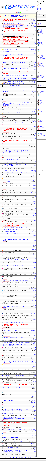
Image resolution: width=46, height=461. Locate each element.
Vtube (17, 7)
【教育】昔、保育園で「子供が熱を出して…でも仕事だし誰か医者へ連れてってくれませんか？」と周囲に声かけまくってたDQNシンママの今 (16, 213)
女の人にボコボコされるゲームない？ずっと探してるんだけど (11, 387)
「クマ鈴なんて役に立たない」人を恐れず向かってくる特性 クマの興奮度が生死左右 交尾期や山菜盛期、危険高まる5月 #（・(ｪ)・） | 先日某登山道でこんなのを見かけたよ (15, 410)
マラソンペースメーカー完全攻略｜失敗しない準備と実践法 (10, 447)
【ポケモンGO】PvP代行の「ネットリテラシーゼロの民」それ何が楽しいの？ (13, 185)
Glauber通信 (40, 43)
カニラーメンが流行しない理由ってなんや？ (9, 276)
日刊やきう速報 (34, 97)
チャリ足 (35, 135)
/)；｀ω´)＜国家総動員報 (41, 91)
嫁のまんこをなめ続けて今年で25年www (8, 148)
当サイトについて (39, 7)
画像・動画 (34, 7)
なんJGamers (35, 138)
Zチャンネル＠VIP (34, 292)
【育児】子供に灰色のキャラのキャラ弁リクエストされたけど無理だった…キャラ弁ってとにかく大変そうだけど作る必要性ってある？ (16, 328)
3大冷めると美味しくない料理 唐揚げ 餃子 (9, 413)
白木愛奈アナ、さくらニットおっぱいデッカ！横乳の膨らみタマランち (13, 170)
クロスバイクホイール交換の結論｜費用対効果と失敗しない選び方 (11, 208)
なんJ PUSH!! (40, 78)
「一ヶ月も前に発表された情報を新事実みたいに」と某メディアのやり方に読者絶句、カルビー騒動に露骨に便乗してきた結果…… (16, 129)
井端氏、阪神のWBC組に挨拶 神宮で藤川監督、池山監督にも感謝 (11, 406)
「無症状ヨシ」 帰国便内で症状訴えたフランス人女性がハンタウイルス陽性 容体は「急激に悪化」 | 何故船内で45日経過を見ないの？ (16, 342)
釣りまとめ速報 (40, 134)
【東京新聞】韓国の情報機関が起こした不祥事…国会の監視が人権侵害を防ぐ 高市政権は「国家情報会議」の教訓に (16, 302)
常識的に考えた (34, 180)
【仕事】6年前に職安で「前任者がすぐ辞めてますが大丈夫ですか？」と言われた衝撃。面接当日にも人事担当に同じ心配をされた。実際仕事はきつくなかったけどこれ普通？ (15, 258)
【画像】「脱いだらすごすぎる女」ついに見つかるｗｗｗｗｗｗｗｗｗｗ (12, 119)
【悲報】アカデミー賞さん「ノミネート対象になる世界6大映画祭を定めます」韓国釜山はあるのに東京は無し (15, 440)
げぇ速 (35, 85)
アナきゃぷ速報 (34, 20)
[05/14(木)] (11, 5)
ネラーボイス (40, 50)
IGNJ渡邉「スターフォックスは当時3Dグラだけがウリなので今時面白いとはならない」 (14, 62)
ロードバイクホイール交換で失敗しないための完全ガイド (10, 340)
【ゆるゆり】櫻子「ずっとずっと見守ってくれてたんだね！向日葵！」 (12, 250)
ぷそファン (40, 64)
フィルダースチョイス (33, 357)
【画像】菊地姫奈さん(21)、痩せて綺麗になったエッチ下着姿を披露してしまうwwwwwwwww (15, 76)
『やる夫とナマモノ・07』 (8, 400)
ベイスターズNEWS (41, 77)
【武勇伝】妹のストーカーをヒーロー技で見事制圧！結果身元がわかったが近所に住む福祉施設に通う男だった (16, 143)
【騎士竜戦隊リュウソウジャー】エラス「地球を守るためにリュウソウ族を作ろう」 (14, 391)
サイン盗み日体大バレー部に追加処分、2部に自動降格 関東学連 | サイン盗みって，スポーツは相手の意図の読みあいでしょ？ (15, 260)
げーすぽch (40, 112)
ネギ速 (35, 440)
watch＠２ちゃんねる (34, 161)
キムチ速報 (35, 30)
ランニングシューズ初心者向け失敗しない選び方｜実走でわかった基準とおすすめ (13, 53)
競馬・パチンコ (29, 7)
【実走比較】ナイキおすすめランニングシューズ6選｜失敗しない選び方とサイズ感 (13, 265)
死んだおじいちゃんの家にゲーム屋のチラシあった (10, 366)
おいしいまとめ (34, 133)
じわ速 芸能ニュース (41, 29)
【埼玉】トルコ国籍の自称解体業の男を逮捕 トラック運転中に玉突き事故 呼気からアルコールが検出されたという (16, 381)
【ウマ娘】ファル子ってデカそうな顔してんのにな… (10, 443)
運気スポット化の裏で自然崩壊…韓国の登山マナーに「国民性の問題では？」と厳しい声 (14, 192)
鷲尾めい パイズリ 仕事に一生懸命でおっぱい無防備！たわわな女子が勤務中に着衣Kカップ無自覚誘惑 (15, 121)
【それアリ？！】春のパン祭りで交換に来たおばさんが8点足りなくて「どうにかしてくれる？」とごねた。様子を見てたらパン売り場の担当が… (15, 283)
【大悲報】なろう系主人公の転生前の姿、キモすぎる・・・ (14, 278)
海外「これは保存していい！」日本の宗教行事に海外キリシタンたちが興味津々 (16, 280)
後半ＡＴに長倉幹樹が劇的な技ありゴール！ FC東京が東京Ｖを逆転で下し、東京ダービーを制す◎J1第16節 (15, 157)
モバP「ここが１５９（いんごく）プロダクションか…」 (10, 107)
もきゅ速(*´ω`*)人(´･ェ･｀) (41, 120)
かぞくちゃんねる (41, 56)
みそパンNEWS (34, 109)
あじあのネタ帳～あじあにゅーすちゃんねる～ (33, 24)
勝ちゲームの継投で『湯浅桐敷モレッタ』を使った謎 (10, 49)
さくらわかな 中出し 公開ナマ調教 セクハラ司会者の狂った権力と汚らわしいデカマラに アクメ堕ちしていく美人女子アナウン (16, 262)
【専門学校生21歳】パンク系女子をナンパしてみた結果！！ (16, 384)
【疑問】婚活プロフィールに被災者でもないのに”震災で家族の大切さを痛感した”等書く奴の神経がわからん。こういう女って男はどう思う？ (16, 316)
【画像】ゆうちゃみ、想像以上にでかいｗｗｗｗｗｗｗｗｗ (10, 183)
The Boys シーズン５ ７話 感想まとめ (8, 309)
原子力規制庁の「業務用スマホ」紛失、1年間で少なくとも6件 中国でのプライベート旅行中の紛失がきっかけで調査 (15, 35)
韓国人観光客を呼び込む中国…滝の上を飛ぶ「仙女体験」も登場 (16, 141)
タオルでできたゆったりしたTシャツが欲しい (9, 51)
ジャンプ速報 (34, 93)
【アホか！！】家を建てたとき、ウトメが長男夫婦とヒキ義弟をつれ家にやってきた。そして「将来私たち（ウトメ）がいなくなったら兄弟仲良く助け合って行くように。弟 (16, 347)
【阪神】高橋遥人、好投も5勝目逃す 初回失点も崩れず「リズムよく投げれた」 (13, 176)
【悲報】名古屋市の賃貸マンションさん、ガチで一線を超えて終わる (12, 219)
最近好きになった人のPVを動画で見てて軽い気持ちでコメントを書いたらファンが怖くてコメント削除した (15, 364)
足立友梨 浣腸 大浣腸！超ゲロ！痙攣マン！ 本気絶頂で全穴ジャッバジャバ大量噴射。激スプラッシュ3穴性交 (15, 284)
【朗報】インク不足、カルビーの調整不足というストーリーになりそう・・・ (15, 69)
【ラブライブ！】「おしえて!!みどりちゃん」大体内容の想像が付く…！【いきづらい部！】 (15, 389)
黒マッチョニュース (34, 396)
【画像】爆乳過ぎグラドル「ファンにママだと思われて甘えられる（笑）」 (12, 233)
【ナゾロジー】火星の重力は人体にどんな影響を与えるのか (10, 305)
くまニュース (34, 105)
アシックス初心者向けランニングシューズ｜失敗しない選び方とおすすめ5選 (13, 122)
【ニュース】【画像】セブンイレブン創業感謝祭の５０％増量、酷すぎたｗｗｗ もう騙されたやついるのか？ (16, 362)
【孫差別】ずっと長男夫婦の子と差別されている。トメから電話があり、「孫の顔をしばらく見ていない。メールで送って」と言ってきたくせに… (16, 194)
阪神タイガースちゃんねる (41, 113)
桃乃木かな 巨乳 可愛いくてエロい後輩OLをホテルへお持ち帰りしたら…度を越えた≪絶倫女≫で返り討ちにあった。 (15, 350)
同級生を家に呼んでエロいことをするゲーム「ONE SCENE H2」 (11, 138)
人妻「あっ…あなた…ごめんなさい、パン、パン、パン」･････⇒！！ (12, 267)
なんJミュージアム (34, 55)
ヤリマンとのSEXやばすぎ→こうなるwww (8, 352)
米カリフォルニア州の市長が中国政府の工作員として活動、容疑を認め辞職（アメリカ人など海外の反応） (16, 333)
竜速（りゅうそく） (34, 379)
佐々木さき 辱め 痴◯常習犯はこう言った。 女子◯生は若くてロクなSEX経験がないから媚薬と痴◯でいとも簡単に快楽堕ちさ (15, 215)
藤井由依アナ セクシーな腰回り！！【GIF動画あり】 (15, 187)
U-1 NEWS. (35, 424)
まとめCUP (35, 286)
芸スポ (34, 6)
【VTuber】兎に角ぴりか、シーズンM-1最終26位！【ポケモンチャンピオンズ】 (13, 337)
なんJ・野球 (20, 6)
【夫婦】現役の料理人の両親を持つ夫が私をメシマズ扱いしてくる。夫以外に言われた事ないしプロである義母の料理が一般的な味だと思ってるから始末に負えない (16, 124)
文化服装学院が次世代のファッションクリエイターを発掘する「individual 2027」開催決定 (14, 199)
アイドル (7, 7)
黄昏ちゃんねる (40, 100)
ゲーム (10, 7)
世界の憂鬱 (40, 30)
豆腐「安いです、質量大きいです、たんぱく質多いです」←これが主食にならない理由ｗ (14, 415)
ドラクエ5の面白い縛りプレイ (7, 379)
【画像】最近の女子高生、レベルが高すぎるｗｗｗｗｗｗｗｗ (11, 126)
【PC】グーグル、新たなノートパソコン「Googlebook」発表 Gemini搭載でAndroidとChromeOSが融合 (15, 91)
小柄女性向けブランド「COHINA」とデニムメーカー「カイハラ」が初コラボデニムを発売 (14, 317)
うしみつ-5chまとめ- (34, 126)
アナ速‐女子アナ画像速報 (41, 76)
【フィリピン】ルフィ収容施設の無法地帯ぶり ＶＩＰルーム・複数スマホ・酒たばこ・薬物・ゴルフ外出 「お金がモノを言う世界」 (15, 16)
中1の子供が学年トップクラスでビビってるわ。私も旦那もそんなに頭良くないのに (13, 83)
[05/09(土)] (26, 5)
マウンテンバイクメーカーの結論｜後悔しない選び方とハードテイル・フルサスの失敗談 (14, 274)
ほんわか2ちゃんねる (41, 93)
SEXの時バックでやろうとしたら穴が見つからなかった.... (10, 286)
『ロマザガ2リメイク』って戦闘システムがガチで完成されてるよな (11, 85)
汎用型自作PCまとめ (34, 91)
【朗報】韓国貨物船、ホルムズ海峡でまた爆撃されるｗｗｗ (12, 23)
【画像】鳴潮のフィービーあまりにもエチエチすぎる (10, 229)
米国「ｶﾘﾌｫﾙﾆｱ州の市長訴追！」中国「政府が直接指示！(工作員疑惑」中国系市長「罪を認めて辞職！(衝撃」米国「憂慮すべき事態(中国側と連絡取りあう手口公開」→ (15, 26)
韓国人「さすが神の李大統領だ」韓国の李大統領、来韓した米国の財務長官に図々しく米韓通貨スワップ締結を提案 (15, 66)
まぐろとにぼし (40, 133)
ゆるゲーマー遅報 (34, 387)
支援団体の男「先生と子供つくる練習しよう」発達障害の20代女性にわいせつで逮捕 (14, 454)
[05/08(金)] (29, 5)
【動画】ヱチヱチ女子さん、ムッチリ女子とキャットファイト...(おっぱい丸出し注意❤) (14, 162)
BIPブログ (35, 156)
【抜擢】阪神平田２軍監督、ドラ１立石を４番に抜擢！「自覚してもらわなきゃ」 (13, 211)
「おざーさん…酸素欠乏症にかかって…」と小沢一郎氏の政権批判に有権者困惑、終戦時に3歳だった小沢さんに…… (16, 325)
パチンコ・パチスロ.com (41, 65)
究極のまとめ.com (40, 126)
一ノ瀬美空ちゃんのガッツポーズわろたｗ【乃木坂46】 (12, 330)
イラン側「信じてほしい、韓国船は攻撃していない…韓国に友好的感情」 (16, 72)
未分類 (10, 8)
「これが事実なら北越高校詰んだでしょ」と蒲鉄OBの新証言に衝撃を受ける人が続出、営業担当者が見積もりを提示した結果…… (16, 59)
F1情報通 (35, 113)
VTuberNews (35, 337)
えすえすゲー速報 (34, 249)
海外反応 (7, 8)
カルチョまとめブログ (41, 55)
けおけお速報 (40, 102)
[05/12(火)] (17, 5)
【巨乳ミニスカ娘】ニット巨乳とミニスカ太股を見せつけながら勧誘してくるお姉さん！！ (16, 20)
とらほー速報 (34, 254)
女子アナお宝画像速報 (41, 33)
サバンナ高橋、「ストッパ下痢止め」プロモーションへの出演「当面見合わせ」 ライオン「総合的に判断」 (16, 369)
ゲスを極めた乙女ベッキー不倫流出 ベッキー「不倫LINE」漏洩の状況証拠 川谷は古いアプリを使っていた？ (15, 206)
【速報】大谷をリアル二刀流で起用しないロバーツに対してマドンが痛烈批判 (13, 357)
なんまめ (40, 90)
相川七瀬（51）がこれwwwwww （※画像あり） (9, 252)
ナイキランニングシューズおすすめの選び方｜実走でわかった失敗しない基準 (13, 322)
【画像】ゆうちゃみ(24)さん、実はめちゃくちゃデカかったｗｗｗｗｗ (14, 81)
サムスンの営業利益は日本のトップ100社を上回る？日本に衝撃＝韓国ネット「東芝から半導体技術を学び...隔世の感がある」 (15, 30)
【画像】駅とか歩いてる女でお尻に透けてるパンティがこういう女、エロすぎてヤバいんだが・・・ (15, 165)
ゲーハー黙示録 (40, 75)
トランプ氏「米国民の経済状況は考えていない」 (9, 190)
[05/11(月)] (20, 5)
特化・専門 (12, 6)
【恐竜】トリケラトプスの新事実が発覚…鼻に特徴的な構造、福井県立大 (12, 180)
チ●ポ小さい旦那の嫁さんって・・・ (8, 218)
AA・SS (23, 7)
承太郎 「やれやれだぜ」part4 (7, 394)
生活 (20, 7)
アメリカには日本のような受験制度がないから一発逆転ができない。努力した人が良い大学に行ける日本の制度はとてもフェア (15, 105)
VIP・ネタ (16, 6)
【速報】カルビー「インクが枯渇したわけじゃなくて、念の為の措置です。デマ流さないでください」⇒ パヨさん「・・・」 (16, 79)
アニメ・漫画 (14, 7)
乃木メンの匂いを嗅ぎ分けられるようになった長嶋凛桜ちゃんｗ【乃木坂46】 (15, 429)
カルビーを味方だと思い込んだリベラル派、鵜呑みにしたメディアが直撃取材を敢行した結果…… (16, 224)
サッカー (24, 6)
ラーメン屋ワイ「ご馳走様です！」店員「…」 (9, 133)
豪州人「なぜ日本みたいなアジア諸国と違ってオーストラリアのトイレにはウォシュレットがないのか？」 (15, 307)
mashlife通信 (35, 418)
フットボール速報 (41, 63)
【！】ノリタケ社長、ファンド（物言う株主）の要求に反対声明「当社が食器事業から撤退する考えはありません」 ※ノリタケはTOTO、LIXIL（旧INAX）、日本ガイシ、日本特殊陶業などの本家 (16, 151)
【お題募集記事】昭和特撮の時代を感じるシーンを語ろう (10, 377)
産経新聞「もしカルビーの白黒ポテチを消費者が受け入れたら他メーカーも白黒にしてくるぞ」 (15, 290)
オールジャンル (8, 6)
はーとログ (35, 264)
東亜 (31, 6)
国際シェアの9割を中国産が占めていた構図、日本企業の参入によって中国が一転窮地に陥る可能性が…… (15, 38)
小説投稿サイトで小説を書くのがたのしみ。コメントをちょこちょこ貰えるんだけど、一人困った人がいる (16, 228)
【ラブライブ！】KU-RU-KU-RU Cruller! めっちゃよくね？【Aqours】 (12, 174)
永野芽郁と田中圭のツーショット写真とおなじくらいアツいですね (11, 196)
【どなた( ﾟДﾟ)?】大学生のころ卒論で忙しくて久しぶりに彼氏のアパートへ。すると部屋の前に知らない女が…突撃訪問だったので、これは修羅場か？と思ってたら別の (15, 115)
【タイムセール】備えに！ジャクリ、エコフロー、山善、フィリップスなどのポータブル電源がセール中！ (16, 172)
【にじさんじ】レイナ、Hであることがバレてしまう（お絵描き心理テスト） (13, 441)
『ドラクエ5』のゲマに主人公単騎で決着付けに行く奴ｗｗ (10, 159)
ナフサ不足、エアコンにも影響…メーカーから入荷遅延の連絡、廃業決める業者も (13, 109)
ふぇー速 (35, 433)
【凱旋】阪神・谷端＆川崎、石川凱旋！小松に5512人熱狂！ (10, 303)
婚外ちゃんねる (34, 213)
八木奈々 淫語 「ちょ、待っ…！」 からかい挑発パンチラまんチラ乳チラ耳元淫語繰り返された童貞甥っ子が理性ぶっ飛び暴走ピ (15, 319)
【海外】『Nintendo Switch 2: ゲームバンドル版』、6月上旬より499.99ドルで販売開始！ (14, 375)
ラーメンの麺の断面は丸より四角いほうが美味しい (9, 456)
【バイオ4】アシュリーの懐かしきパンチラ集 (9, 145)
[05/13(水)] (14, 5)
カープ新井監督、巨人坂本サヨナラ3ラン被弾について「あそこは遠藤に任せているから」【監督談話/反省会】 (15, 345)
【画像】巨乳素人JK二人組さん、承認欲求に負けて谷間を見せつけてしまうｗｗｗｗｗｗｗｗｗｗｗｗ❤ (15, 55)
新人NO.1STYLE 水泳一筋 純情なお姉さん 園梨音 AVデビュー (11, 216)
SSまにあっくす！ (34, 300)
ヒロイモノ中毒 (41, 44)
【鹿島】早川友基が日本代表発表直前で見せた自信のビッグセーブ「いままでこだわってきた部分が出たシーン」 (16, 222)
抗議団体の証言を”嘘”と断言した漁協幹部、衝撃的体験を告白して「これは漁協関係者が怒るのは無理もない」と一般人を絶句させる (16, 424)
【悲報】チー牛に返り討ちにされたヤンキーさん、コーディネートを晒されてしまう (15, 240)
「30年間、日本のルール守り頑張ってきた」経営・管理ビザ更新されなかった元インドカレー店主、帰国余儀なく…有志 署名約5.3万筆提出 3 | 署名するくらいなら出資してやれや (16, 451)
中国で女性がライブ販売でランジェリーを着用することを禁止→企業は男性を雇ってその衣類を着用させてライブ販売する (15, 311)
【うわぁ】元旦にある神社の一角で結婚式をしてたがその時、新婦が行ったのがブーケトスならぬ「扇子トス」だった (15, 404)
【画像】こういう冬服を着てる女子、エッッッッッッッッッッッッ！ (12, 427)
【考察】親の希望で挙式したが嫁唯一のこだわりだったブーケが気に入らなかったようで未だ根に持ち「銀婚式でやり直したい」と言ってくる (16, 269)
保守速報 (35, 16)
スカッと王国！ (40, 111)
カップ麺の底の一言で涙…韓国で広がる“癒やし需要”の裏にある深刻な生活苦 (13, 313)
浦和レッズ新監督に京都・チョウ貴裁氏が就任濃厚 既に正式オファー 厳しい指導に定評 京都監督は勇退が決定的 (16, 95)
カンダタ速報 (34, 87)
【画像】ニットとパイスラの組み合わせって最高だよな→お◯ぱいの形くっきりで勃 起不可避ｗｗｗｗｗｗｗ (15, 435)
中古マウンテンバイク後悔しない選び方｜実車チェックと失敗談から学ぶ (12, 445)
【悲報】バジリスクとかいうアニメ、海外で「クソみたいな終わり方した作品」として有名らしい (15, 431)
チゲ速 (39, 101)
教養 (25, 7)
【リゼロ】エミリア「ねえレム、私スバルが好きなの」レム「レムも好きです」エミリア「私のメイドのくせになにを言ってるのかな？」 (16, 178)
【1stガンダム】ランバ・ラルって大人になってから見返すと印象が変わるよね (13, 373)
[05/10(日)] (23, 5)
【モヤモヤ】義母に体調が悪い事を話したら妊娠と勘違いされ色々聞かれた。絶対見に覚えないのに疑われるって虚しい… (16, 420)
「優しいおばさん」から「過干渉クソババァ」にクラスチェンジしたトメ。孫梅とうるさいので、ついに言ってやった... (16, 103)
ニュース (28, 6)
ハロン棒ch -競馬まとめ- (41, 103)
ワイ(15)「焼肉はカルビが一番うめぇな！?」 (9, 64)
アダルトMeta (34, 121)
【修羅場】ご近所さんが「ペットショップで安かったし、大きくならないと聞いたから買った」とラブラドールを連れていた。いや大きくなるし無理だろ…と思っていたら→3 (16, 204)
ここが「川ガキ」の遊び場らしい (7, 181)
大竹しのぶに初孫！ (5, 117)
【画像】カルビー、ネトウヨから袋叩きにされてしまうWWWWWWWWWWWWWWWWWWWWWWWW (10, 296)
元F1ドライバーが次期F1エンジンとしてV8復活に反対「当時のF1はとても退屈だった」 (15, 113)
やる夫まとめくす (34, 111)
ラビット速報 (34, 119)
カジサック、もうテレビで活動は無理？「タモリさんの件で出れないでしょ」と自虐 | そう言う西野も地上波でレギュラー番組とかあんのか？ (15, 359)
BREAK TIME (40, 110)
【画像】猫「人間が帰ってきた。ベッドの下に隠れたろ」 (10, 382)
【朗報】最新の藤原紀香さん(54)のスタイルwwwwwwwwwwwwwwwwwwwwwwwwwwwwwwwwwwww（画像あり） (14, 418)
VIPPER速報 (35, 69)
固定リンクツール (39, 9)
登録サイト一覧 (39, 8)
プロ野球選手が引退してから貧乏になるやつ (9, 231)
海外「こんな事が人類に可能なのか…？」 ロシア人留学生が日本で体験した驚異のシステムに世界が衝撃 (15, 42)
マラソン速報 (34, 53)
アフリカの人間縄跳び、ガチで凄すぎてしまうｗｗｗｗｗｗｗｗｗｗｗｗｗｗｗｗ (15, 99)
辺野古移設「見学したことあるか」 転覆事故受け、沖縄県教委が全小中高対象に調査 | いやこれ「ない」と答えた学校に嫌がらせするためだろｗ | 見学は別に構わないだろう (16, 402)
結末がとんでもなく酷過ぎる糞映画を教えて (11, 437)
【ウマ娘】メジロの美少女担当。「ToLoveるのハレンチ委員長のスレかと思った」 (13, 168)
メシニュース (34, 64)
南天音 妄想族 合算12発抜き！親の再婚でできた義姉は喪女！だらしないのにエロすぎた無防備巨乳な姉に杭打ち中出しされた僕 (15, 201)
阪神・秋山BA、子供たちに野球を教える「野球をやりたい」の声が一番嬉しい (13, 136)
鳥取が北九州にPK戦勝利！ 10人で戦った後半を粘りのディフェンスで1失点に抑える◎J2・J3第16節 (15, 355)
